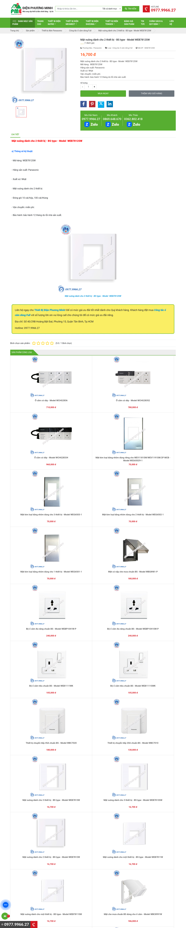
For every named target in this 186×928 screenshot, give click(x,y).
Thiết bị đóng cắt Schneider (109, 862)
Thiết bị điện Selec (105, 875)
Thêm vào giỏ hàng (151, 93)
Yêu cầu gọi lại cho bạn (107, 840)
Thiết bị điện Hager (105, 871)
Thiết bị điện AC (104, 879)
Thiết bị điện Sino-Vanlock (108, 888)
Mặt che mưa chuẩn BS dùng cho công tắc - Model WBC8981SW (27, 581)
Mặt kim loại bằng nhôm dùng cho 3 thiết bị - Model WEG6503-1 (159, 394)
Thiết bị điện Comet (105, 884)
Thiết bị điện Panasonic (107, 866)
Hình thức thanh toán (149, 858)
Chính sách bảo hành (149, 862)
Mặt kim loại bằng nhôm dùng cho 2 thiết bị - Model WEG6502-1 (26, 441)
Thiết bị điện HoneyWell (107, 892)
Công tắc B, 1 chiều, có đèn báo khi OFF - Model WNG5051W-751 (159, 767)
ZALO (5, 905)
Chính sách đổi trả (148, 866)
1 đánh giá (89, 43)
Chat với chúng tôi (151, 837)
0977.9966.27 (91, 119)
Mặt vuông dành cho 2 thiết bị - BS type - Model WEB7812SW (93, 296)
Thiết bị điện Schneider (107, 858)
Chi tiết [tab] (15, 134)
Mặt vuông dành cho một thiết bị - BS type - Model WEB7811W (93, 534)
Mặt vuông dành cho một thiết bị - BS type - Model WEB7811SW (126, 534)
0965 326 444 (36, 876)
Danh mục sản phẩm (22, 22)
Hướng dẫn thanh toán (106, 834)
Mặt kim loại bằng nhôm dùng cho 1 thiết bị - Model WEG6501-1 (60, 441)
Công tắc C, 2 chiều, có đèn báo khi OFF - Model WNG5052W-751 (126, 767)
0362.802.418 (133, 119)
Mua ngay (103, 93)
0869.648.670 (112, 119)
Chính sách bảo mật (148, 871)
